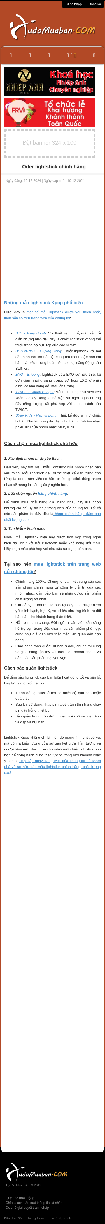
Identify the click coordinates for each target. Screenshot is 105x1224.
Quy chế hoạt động (20, 1198)
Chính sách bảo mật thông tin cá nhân (34, 1203)
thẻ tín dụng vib (60, 1218)
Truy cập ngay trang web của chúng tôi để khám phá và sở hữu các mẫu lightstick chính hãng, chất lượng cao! (52, 767)
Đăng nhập (73, 4)
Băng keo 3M (13, 1218)
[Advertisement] (52, 241)
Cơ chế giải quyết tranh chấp (27, 1208)
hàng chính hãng (52, 493)
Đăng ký (94, 4)
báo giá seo (36, 1218)
